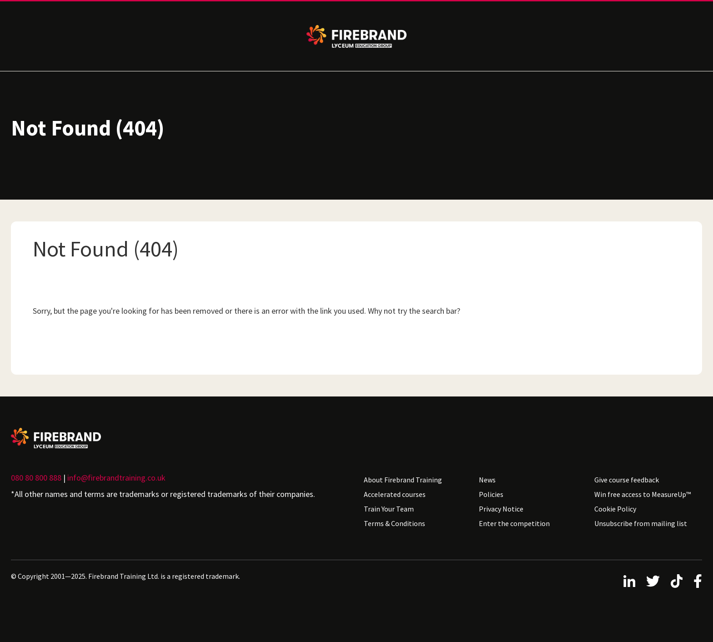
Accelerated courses (395, 494)
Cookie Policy (615, 508)
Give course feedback (626, 479)
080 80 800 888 (36, 477)
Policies (491, 494)
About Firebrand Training (403, 479)
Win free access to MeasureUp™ (642, 494)
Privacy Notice (501, 508)
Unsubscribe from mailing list (640, 523)
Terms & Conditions (394, 523)
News (487, 479)
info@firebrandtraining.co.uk (116, 477)
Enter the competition (514, 523)
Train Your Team (389, 508)
